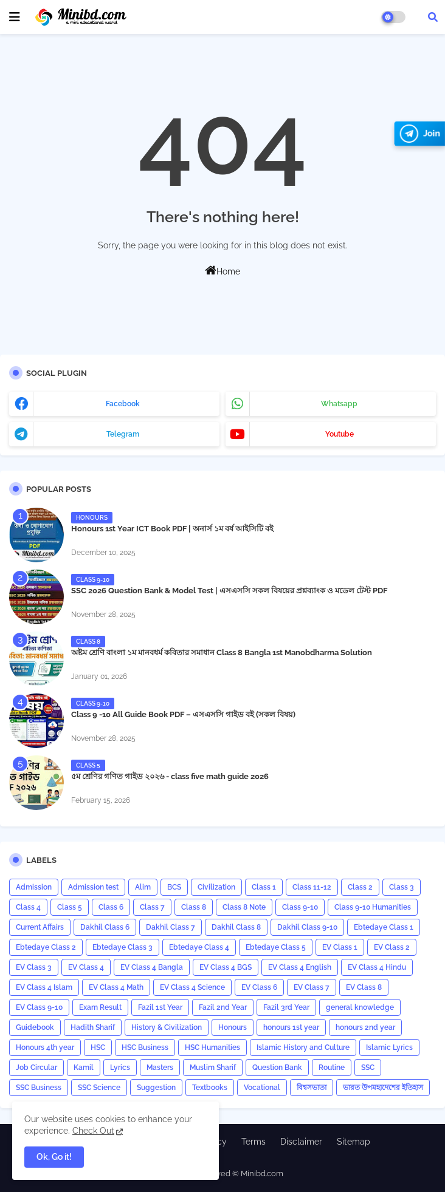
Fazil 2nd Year (223, 1007)
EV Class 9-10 (39, 1007)
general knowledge (360, 1007)
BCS (174, 887)
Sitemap (353, 1141)
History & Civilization (166, 1027)
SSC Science (99, 1087)
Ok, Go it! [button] (54, 1157)
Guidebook (35, 1027)
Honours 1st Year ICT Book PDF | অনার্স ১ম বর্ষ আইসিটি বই (172, 528)
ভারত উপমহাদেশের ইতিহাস (383, 1087)
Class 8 (193, 907)
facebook (123, 404)
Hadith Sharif (93, 1027)
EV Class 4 (86, 967)
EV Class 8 (364, 987)
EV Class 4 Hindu (377, 967)
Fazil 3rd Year (286, 1007)
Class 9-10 (300, 907)
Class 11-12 (311, 887)
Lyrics (120, 1067)
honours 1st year (291, 1027)
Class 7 (152, 907)
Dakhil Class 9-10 (307, 927)
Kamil (84, 1067)
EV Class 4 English (299, 967)
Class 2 (360, 887)
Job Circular (36, 1067)
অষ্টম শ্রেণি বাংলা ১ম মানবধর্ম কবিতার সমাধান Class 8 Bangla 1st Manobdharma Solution (221, 652)
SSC (367, 1067)
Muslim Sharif (213, 1067)
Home (222, 270)
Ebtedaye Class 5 (276, 947)
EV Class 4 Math (116, 987)
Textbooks (209, 1087)
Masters (160, 1067)
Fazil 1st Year (160, 1007)
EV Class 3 (34, 967)
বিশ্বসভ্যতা (311, 1087)
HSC (98, 1047)
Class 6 (110, 907)
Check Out (93, 1131)
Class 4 (28, 907)
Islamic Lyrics (389, 1047)
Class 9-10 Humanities (372, 907)
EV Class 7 (311, 987)
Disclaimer (301, 1141)
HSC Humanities (212, 1047)
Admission (34, 887)
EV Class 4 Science (192, 987)
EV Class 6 (259, 987)
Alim (143, 887)
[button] (433, 17)
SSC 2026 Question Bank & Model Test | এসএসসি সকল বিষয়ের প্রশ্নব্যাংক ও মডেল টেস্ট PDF (229, 590)
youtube (339, 434)
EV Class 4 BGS (225, 967)
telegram (122, 434)
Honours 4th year (45, 1047)
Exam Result (100, 1007)
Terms (253, 1141)
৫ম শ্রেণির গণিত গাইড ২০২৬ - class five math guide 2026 (170, 776)
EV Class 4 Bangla (151, 967)
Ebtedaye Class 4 (199, 947)
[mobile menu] (14, 17)
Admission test (93, 887)
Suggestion (156, 1087)
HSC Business (145, 1047)
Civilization (216, 887)
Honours (232, 1027)
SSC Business (38, 1087)
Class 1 (264, 887)
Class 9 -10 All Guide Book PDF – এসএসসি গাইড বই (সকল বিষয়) (183, 714)
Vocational (262, 1087)
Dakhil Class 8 (236, 927)
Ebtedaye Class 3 (122, 947)
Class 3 (401, 887)
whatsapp (339, 404)
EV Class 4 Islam (44, 987)
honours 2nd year (365, 1027)
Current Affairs (40, 927)
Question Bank (277, 1067)
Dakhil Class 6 (104, 927)
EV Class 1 (339, 947)
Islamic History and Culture (303, 1047)
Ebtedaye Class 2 (46, 947)
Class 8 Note (244, 907)
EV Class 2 (392, 947)
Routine (332, 1067)
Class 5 (69, 907)
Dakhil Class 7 (170, 927)
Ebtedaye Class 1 (383, 927)
